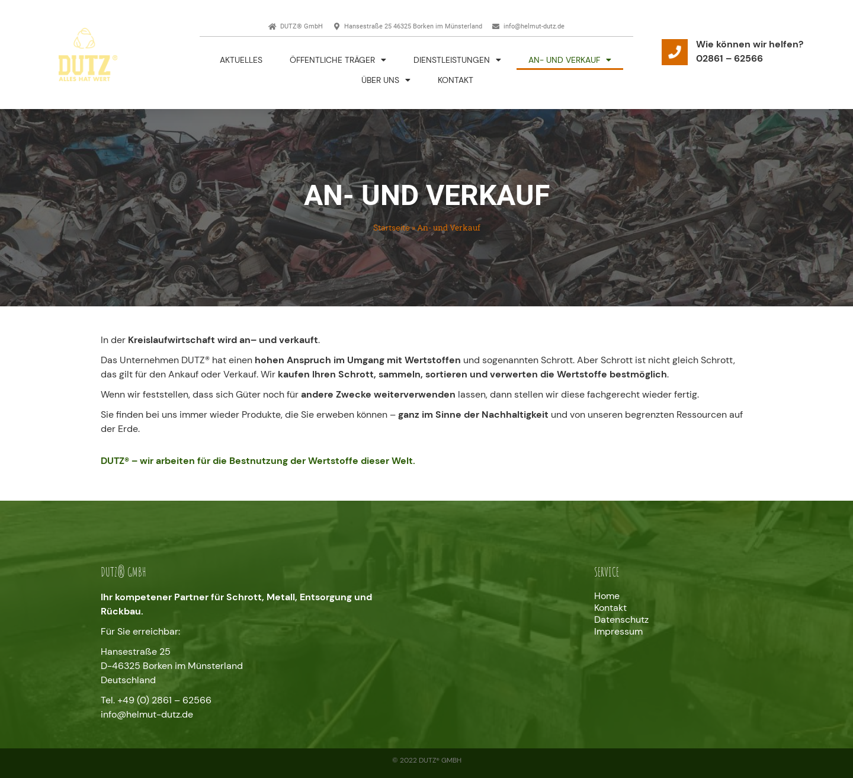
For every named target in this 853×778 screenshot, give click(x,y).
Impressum (618, 632)
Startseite (391, 228)
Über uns (386, 80)
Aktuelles (241, 60)
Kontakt (455, 80)
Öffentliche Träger (338, 60)
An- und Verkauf (569, 60)
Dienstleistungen (457, 60)
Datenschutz (621, 620)
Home (607, 596)
